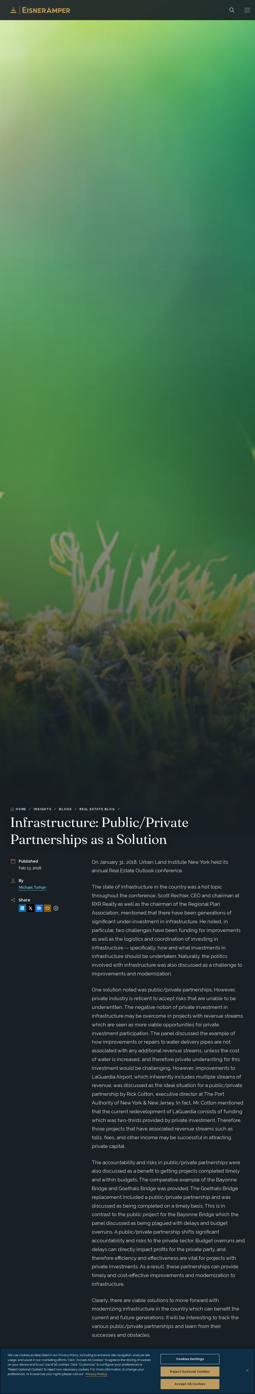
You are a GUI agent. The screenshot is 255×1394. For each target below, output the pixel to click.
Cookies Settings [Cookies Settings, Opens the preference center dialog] (190, 1359)
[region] (127, 1371)
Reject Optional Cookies (190, 1371)
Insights (42, 809)
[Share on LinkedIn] (22, 908)
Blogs (65, 809)
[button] (247, 10)
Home (18, 809)
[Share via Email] (47, 908)
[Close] (247, 1370)
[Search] (232, 10)
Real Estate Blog (97, 809)
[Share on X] (30, 908)
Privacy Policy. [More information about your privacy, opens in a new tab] (96, 1374)
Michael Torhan (32, 887)
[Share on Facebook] (39, 908)
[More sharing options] (56, 908)
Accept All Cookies (190, 1384)
